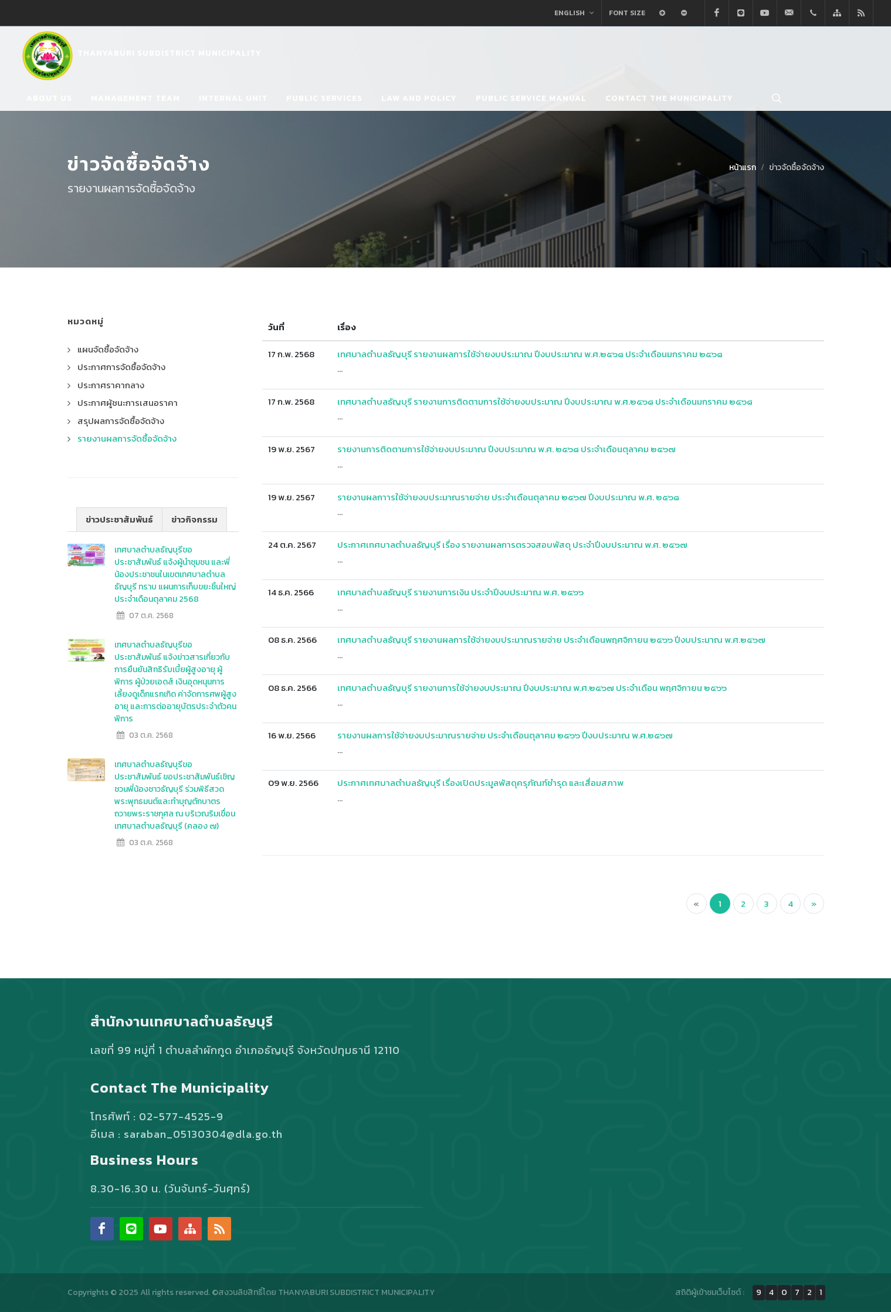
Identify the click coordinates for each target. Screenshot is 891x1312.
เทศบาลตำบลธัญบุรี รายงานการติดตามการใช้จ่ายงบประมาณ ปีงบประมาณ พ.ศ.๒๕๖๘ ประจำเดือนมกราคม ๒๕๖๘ (545, 401)
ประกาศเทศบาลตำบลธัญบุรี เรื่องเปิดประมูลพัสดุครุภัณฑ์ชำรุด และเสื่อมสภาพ (480, 782)
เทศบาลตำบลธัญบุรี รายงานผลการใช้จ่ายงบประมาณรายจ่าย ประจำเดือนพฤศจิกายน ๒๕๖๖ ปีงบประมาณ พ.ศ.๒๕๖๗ (551, 639)
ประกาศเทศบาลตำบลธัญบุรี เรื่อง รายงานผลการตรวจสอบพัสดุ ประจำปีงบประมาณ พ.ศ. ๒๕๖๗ (512, 544)
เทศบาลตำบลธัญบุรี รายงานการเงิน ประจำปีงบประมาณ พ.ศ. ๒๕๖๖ (460, 592)
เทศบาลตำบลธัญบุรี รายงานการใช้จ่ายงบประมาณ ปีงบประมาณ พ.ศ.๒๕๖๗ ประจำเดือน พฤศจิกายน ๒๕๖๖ (532, 687)
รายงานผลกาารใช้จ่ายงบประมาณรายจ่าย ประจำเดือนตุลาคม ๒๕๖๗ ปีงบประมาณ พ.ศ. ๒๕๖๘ (508, 497)
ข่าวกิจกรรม (194, 519)
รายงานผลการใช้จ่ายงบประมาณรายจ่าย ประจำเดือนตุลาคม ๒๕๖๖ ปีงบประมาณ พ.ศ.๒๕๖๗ (505, 735)
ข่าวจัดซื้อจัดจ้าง (796, 167)
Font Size (627, 13)
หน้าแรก (742, 167)
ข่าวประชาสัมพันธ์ (119, 519)
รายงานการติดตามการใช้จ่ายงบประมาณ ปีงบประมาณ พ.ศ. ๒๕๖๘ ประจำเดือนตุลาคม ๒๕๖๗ (506, 449)
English (574, 13)
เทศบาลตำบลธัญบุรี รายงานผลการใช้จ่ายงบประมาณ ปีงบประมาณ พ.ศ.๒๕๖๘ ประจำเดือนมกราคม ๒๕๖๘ (530, 354)
